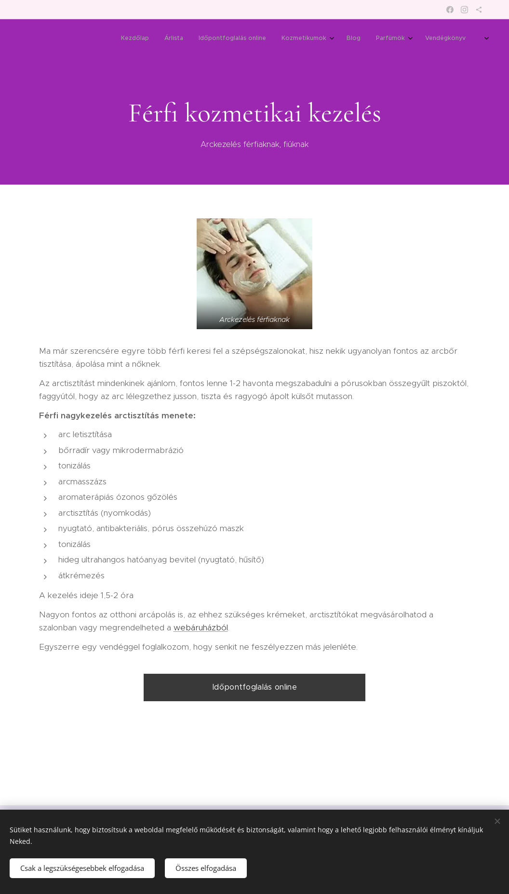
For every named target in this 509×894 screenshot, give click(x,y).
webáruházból (201, 627)
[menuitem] (346, 39)
